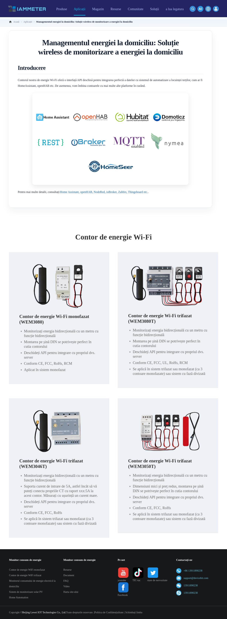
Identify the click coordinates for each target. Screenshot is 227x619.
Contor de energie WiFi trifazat (25, 575)
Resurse (67, 569)
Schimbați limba (133, 612)
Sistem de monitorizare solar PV (26, 592)
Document (68, 575)
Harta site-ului (70, 592)
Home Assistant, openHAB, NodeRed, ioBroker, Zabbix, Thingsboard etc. (104, 192)
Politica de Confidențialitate (108, 612)
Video (66, 586)
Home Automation (18, 597)
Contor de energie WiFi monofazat (27, 569)
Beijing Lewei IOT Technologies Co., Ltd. (44, 612)
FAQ (65, 580)
